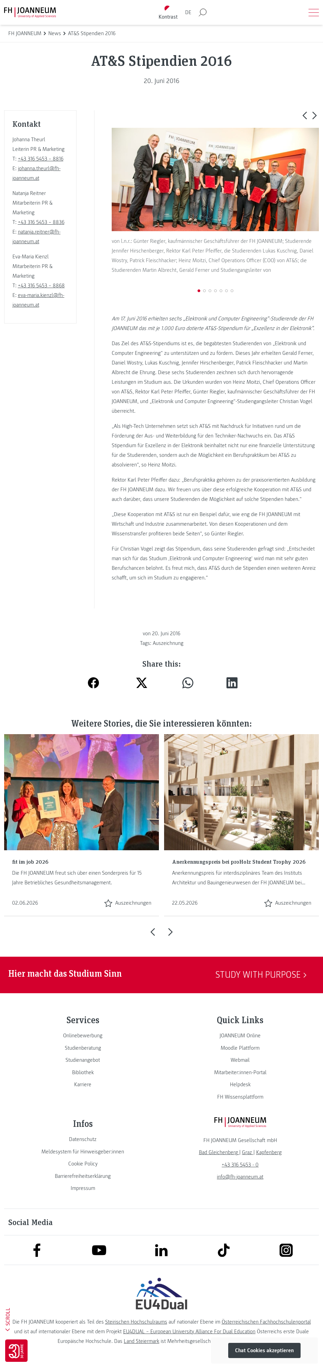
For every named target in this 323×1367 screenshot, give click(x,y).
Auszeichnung (168, 643)
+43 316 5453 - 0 (240, 1164)
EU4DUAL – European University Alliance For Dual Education (189, 1331)
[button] (305, 115)
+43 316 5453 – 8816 (40, 158)
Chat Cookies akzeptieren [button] (264, 1350)
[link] (83, 1035)
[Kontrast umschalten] (168, 12)
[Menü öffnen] (314, 12)
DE (188, 12)
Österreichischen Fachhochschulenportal (266, 1321)
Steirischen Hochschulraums (136, 1321)
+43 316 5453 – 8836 (41, 222)
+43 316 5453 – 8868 (41, 285)
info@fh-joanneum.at (240, 1176)
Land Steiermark (141, 1341)
